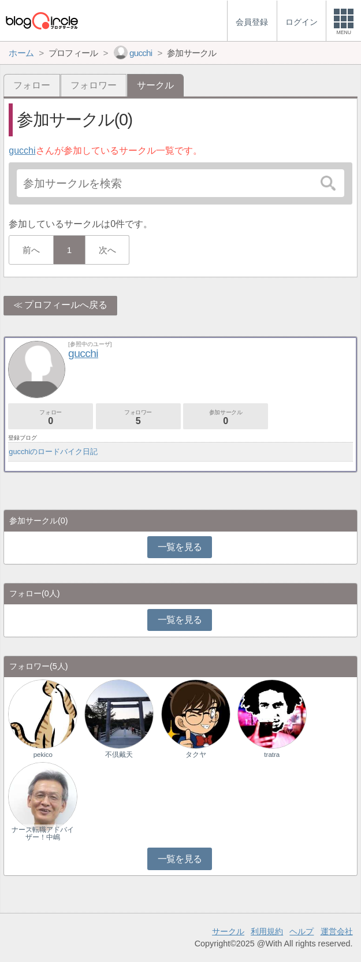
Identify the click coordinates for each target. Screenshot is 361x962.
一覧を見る (180, 547)
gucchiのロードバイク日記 (53, 451)
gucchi (22, 150)
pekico (43, 754)
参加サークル (225, 417)
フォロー (31, 85)
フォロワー (93, 85)
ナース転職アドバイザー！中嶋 (43, 833)
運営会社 (337, 931)
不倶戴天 (119, 754)
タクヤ (195, 754)
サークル (228, 931)
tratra (272, 754)
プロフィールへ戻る (65, 305)
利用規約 (267, 931)
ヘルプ (301, 931)
